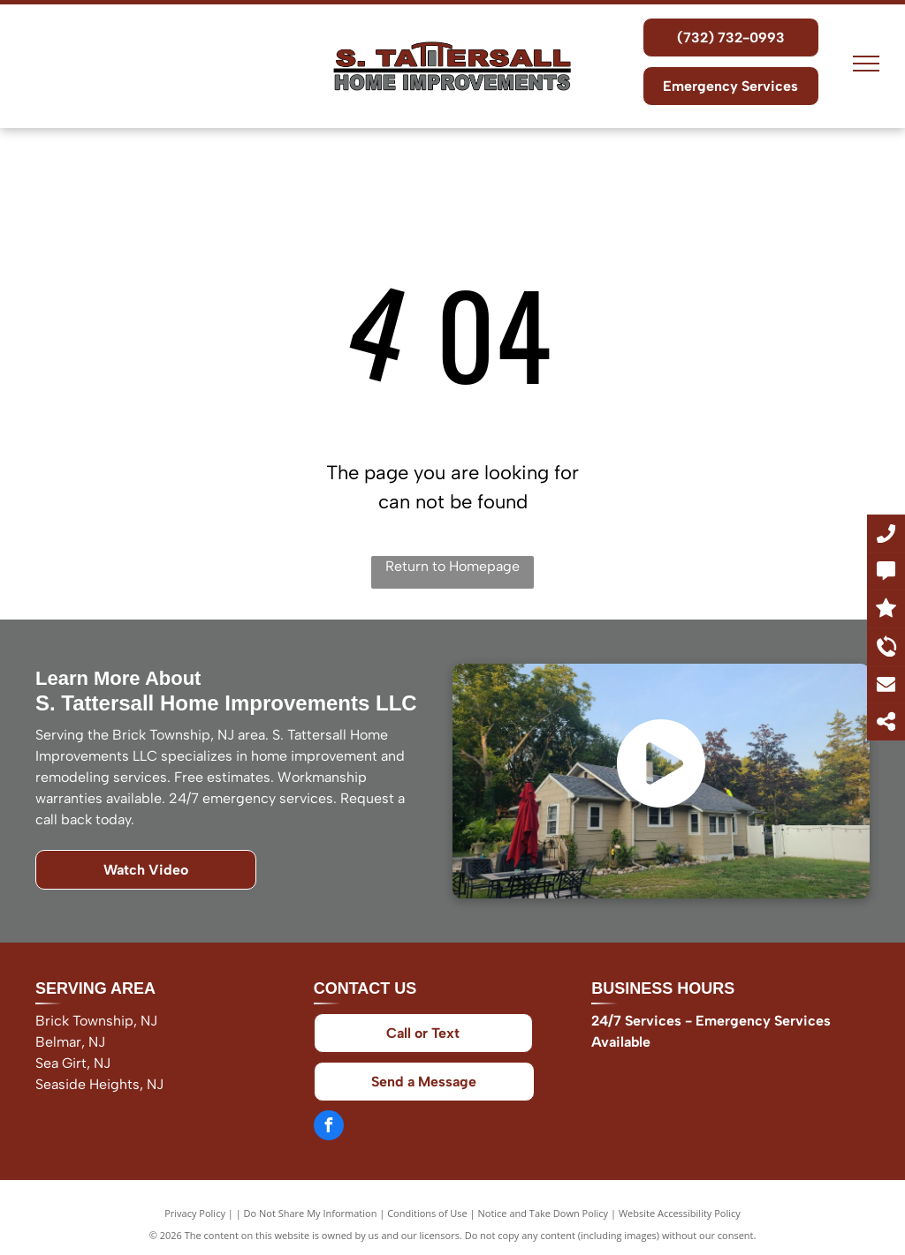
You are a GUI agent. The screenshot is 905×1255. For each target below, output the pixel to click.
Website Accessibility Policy (680, 1213)
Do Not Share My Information (310, 1213)
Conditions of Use (427, 1213)
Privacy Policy (194, 1213)
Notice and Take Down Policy (543, 1213)
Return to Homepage (452, 566)
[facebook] (329, 1127)
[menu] (866, 63)
